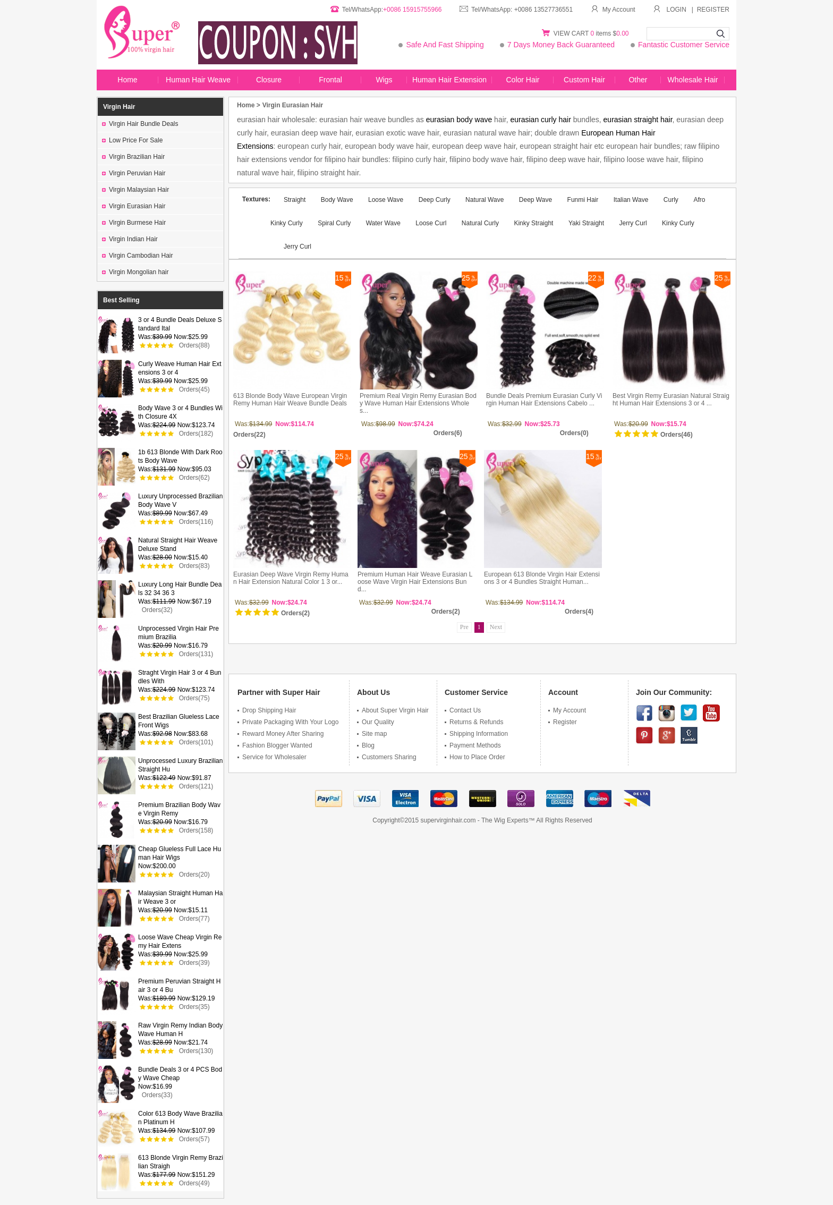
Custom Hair (584, 79)
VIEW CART (572, 33)
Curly (671, 199)
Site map (372, 733)
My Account (613, 9)
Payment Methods (473, 745)
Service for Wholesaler (272, 757)
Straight (296, 199)
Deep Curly (435, 199)
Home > (248, 105)
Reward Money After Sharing (280, 733)
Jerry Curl (633, 223)
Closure (269, 79)
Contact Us (463, 710)
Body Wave (338, 199)
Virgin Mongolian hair (135, 272)
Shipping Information (476, 733)
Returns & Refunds (474, 722)
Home (127, 79)
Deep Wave (535, 199)
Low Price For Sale (132, 140)
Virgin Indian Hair (130, 239)
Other (637, 79)
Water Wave (383, 223)
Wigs (384, 79)
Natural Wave (484, 199)
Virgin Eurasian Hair (134, 206)
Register (562, 722)
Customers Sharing (386, 757)
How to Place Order (475, 757)
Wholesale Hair (693, 79)
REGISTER (713, 9)
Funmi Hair (583, 199)
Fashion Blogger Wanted (274, 745)
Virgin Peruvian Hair (134, 173)
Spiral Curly (334, 223)
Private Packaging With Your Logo (287, 722)
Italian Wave (631, 199)
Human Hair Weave (198, 79)
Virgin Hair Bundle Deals (140, 124)
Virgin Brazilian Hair (133, 156)
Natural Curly (480, 223)
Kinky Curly (678, 223)
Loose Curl (430, 223)
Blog (366, 745)
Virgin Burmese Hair (134, 222)
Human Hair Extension (449, 79)
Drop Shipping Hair (266, 710)
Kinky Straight (533, 223)
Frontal (330, 79)
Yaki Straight (586, 223)
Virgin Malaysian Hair (135, 189)
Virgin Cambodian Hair (137, 255)
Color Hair (522, 79)
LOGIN (676, 9)
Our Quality (375, 722)
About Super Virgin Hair (393, 710)
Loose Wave (385, 199)
